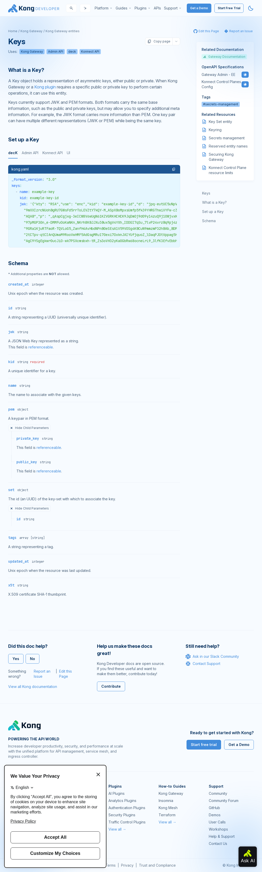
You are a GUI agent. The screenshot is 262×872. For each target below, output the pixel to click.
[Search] (71, 8)
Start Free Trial (229, 8)
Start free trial (204, 744)
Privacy (127, 865)
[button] (174, 169)
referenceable (40, 347)
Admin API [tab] (30, 153)
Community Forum (223, 800)
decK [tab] (13, 153)
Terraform (167, 815)
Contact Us (218, 843)
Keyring (215, 130)
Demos (215, 815)
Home (12, 31)
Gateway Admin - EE (218, 74)
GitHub (214, 808)
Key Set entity (220, 121)
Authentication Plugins (126, 808)
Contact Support (202, 663)
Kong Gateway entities (63, 31)
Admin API (55, 51)
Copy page (158, 41)
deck (72, 51)
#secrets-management (220, 104)
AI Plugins (116, 793)
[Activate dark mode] (251, 8)
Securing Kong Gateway (221, 157)
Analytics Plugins (122, 800)
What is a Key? (214, 202)
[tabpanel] (94, 206)
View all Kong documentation (32, 686)
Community (218, 793)
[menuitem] (104, 8)
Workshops (218, 829)
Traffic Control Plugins (127, 822)
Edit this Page (65, 673)
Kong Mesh (168, 808)
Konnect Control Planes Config (221, 84)
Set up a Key (213, 211)
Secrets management (227, 138)
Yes (16, 658)
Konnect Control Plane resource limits (227, 170)
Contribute (111, 686)
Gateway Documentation (224, 57)
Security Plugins (121, 815)
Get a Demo (199, 8)
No (32, 658)
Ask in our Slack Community (212, 656)
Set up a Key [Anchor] (23, 140)
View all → (117, 829)
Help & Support (222, 836)
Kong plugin (45, 86)
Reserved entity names (228, 146)
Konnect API (90, 51)
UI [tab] (68, 153)
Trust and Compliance (157, 865)
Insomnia (166, 800)
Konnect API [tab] (52, 153)
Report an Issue (42, 673)
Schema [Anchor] (18, 263)
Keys (206, 193)
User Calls (217, 822)
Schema (209, 221)
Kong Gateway (31, 31)
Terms (110, 865)
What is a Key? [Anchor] (26, 70)
